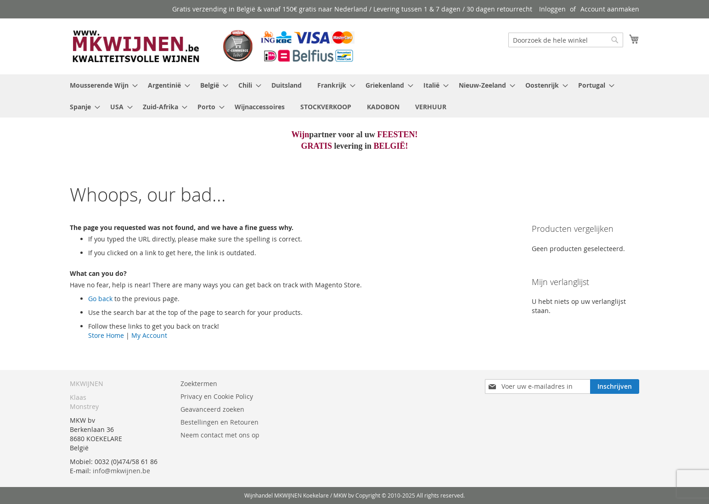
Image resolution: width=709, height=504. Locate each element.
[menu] (354, 96)
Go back (100, 298)
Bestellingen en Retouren (219, 422)
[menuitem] (101, 85)
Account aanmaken (609, 9)
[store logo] (212, 46)
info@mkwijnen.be (121, 470)
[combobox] (565, 40)
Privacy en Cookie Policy (216, 396)
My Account (149, 335)
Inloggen (552, 9)
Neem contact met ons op (219, 435)
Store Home (106, 335)
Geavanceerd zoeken (212, 409)
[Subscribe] (614, 386)
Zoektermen (198, 383)
